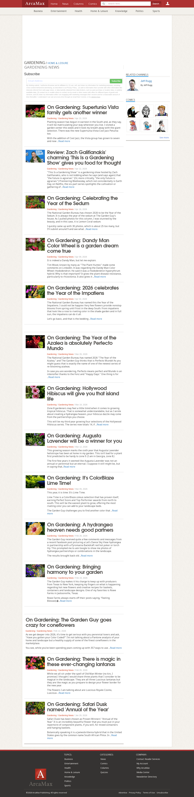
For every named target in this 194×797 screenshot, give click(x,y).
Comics (103, 763)
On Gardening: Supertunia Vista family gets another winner (82, 109)
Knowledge (121, 11)
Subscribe (116, 81)
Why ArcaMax (143, 767)
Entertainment (59, 11)
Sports (156, 11)
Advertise (123, 792)
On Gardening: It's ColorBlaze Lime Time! (80, 479)
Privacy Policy (135, 792)
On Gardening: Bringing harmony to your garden (75, 568)
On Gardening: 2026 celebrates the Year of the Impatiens (83, 289)
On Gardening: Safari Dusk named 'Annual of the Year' (78, 706)
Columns (104, 767)
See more (164, 137)
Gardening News (66, 118)
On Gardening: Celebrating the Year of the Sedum (82, 200)
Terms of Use (149, 792)
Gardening (52, 118)
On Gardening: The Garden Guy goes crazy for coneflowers (68, 621)
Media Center (143, 772)
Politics (139, 11)
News (103, 759)
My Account (142, 763)
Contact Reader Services (148, 759)
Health (78, 11)
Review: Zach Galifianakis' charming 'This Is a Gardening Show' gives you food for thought (84, 157)
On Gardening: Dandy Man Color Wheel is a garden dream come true (82, 245)
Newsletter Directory (147, 776)
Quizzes (104, 772)
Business (38, 11)
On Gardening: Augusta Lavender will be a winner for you (84, 437)
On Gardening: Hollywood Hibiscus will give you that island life (83, 393)
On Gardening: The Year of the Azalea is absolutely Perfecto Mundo (81, 342)
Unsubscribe (162, 792)
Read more (64, 141)
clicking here (95, 97)
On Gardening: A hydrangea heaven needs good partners (80, 526)
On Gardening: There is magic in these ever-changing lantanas (83, 661)
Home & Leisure (99, 11)
